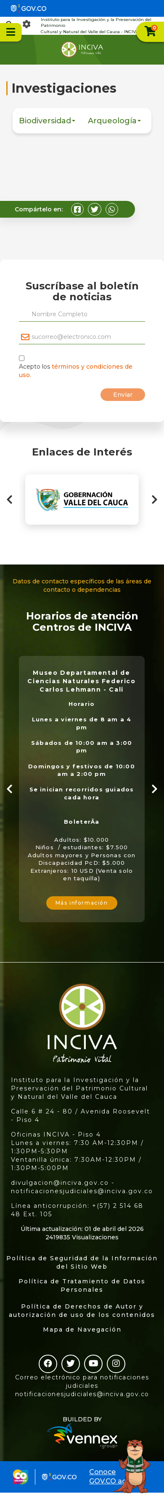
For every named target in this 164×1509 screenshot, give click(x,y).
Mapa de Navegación (82, 1329)
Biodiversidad (47, 120)
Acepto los (75, 371)
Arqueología (114, 120)
